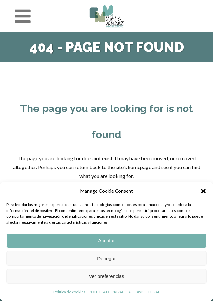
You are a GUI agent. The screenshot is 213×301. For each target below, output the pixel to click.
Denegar (106, 258)
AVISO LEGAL (148, 291)
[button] (203, 191)
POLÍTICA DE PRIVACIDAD (111, 291)
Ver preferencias (106, 276)
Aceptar (106, 240)
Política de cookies (69, 291)
